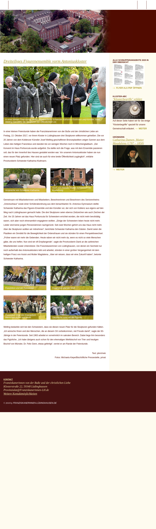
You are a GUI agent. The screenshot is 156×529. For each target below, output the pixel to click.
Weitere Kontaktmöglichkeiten (20, 393)
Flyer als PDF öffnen (129, 88)
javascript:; (4, 5)
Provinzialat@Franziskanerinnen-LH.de (26, 389)
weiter (143, 128)
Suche (142, 5)
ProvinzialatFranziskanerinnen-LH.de (151, 5)
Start (22, 5)
